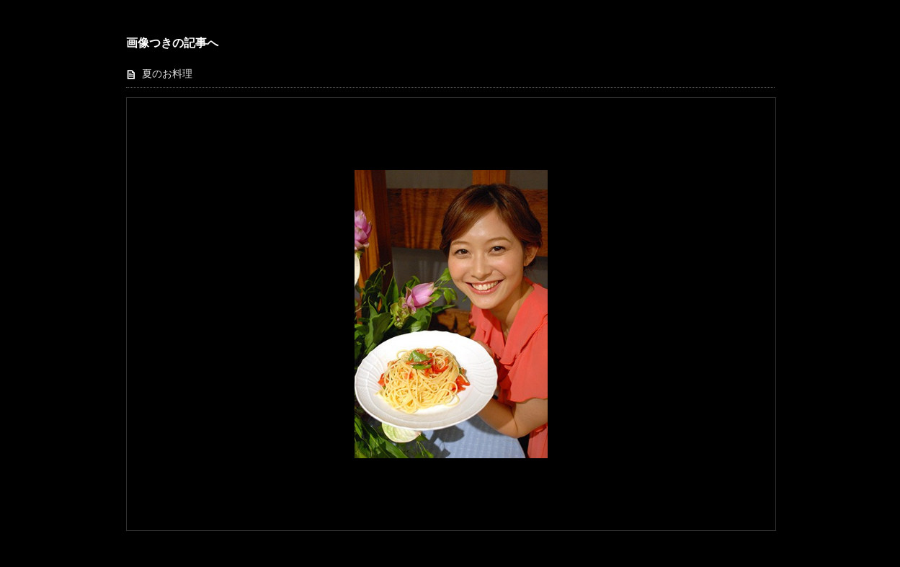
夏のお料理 (167, 73)
